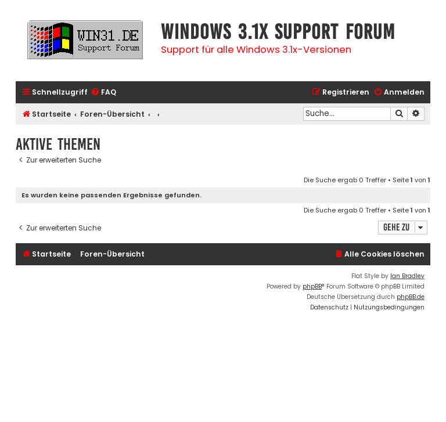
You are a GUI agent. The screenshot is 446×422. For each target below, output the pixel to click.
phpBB (312, 286)
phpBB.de (411, 297)
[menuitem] (103, 92)
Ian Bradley (407, 276)
